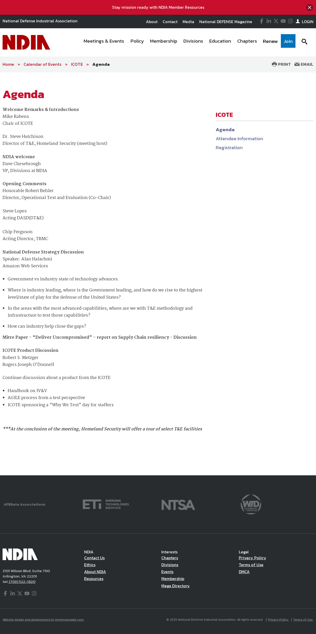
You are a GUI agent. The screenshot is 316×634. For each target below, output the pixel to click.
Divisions (169, 565)
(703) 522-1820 (21, 581)
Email (303, 64)
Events (167, 572)
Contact (170, 21)
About (151, 21)
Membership (172, 578)
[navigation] (187, 42)
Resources (93, 578)
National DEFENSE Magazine (225, 21)
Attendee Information (239, 138)
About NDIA (95, 572)
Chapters (169, 558)
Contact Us (94, 558)
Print (281, 64)
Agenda (101, 64)
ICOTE (77, 64)
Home (8, 64)
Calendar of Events (43, 64)
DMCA (244, 572)
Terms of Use (251, 565)
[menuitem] (104, 42)
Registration (229, 147)
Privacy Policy (252, 558)
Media (188, 21)
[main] (158, 273)
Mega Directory (175, 586)
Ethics (89, 565)
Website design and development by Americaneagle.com (43, 619)
